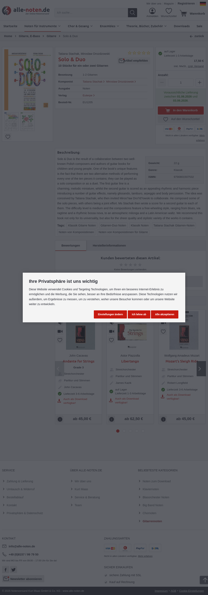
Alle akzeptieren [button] (164, 314)
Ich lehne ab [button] (139, 314)
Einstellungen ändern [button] (110, 314)
